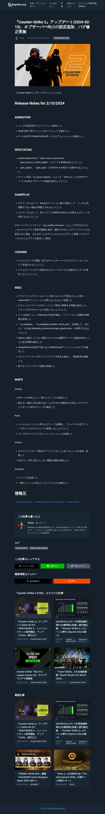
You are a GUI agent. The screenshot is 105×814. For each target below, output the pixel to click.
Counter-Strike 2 (21, 548)
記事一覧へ (41, 523)
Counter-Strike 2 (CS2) (61, 38)
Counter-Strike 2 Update (38, 548)
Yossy (31, 522)
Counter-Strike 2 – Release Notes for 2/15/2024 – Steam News (48, 502)
